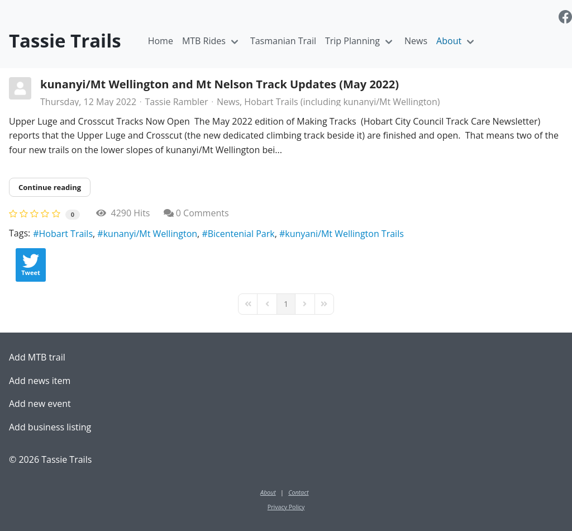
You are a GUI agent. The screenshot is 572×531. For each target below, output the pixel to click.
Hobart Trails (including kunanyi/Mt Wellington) (342, 101)
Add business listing (50, 427)
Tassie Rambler (176, 102)
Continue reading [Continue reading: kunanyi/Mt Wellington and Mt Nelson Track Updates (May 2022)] (49, 187)
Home (160, 41)
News (415, 41)
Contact (298, 492)
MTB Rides (204, 41)
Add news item (39, 380)
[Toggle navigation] (234, 41)
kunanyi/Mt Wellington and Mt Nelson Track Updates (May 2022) (219, 84)
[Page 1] (286, 304)
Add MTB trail (37, 357)
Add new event (40, 403)
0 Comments (202, 213)
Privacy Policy (286, 507)
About (448, 41)
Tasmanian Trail (283, 41)
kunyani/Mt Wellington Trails (344, 233)
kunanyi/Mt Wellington (150, 233)
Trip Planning (352, 41)
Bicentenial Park (241, 233)
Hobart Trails (66, 233)
